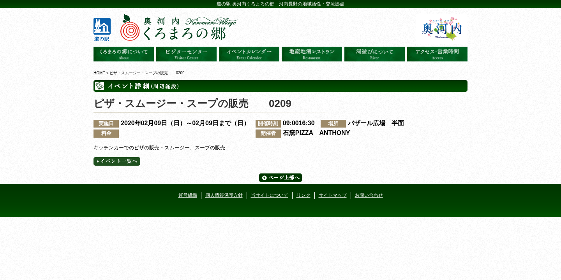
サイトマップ (333, 195)
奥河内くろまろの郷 (124, 54)
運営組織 (187, 195)
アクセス (437, 54)
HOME (99, 73)
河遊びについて (374, 54)
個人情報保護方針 (224, 195)
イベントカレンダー (249, 54)
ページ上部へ (280, 177)
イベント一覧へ (117, 161)
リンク (303, 195)
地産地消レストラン (312, 54)
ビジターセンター (186, 54)
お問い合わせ (369, 195)
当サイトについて (269, 195)
